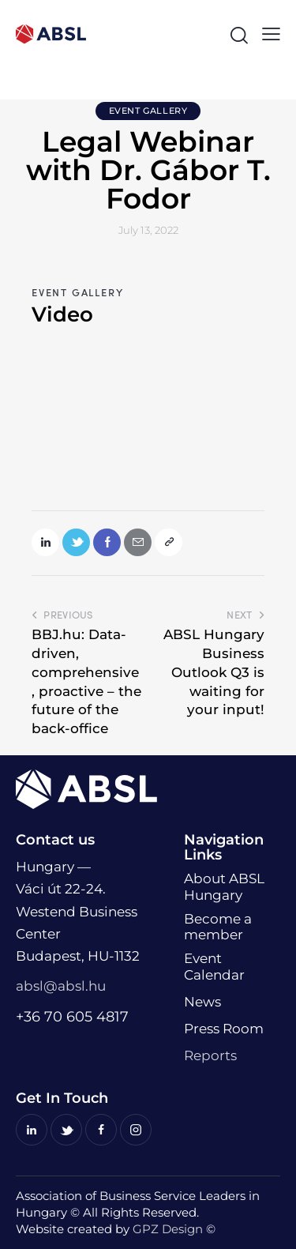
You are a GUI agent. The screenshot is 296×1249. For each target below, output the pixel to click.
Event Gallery (148, 110)
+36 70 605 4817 (72, 1016)
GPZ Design (168, 1228)
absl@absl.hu (61, 986)
